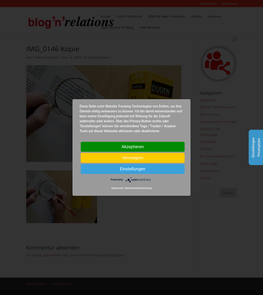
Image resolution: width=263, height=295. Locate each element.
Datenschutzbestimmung (138, 188)
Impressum (117, 188)
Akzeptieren (133, 146)
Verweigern (132, 157)
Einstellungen (132, 168)
